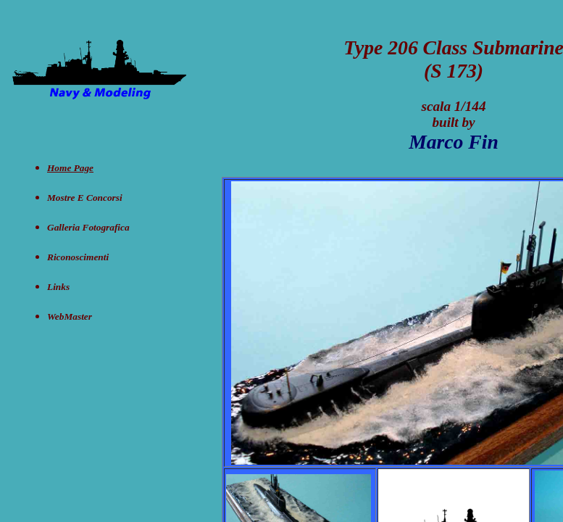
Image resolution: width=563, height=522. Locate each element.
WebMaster (69, 316)
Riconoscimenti (78, 257)
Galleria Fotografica (88, 227)
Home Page (70, 167)
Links (58, 286)
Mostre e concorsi (84, 197)
